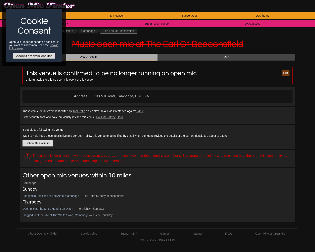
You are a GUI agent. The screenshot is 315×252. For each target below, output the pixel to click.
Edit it (139, 111)
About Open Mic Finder (43, 233)
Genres (165, 233)
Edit (285, 73)
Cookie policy (89, 233)
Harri (120, 117)
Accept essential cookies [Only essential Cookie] (34, 56)
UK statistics (252, 23)
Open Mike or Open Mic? (271, 233)
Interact (197, 233)
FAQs (228, 233)
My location (117, 15)
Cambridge (88, 30)
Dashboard (263, 15)
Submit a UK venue (156, 23)
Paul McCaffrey (105, 117)
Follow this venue (38, 143)
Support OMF (190, 15)
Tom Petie (79, 111)
